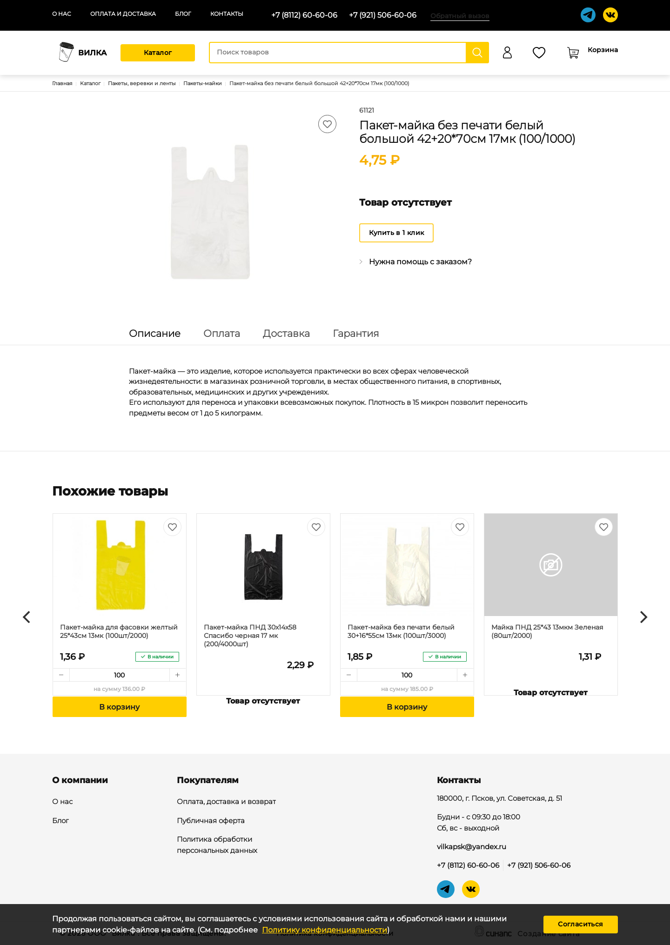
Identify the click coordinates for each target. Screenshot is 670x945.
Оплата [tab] (221, 333)
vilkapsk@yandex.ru (471, 846)
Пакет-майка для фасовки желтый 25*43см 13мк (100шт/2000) (119, 631)
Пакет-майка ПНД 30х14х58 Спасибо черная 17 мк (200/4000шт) (250, 635)
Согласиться (580, 924)
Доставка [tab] (286, 333)
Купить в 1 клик (396, 232)
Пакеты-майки (202, 83)
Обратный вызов (459, 16)
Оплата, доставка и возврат (226, 802)
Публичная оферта (211, 821)
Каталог (158, 52)
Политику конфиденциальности (324, 929)
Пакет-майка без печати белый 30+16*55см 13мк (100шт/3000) (401, 631)
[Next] (642, 617)
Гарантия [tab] (356, 333)
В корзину (119, 707)
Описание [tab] (155, 333)
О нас (61, 13)
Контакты (226, 13)
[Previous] (27, 617)
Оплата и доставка (123, 13)
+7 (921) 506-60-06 (382, 15)
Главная (62, 83)
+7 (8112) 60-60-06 (304, 15)
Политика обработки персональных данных (217, 845)
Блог (183, 13)
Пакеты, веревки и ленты (142, 83)
